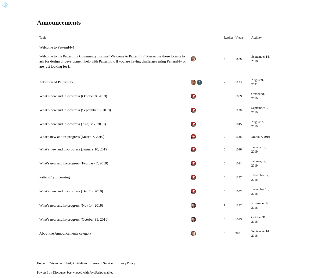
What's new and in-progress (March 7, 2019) (72, 137)
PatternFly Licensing (54, 177)
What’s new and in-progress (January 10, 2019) (74, 149)
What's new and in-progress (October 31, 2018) (74, 219)
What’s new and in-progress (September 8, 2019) (75, 110)
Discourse (59, 272)
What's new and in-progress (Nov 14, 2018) (71, 205)
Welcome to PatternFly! (56, 47)
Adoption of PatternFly (56, 82)
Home (41, 263)
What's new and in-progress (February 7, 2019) (73, 163)
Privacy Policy (126, 263)
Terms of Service (102, 263)
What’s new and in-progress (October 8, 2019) (73, 96)
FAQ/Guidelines (76, 263)
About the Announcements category (65, 233)
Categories (55, 263)
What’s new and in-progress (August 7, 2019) (72, 124)
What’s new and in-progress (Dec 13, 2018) (71, 191)
